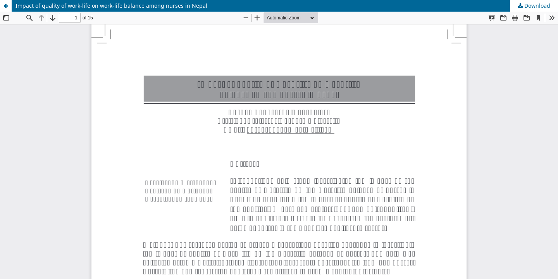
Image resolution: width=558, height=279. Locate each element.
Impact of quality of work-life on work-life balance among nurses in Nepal (111, 5)
